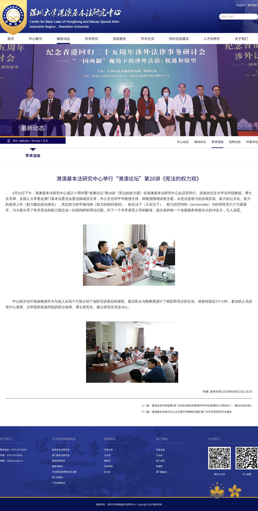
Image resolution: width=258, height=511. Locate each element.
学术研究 (91, 38)
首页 (10, 38)
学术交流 (147, 38)
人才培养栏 (211, 38)
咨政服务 (119, 38)
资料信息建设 (179, 38)
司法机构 (108, 466)
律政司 (107, 460)
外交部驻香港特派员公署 (64, 471)
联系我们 (253, 5)
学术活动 (35, 140)
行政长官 (108, 449)
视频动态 (235, 141)
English (240, 5)
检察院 (159, 466)
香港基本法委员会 (61, 449)
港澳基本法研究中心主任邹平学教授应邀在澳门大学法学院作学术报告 (192, 411)
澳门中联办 (57, 477)
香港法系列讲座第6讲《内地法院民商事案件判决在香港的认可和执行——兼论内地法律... (202, 405)
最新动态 (63, 38)
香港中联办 (57, 466)
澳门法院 (160, 460)
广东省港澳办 (58, 482)
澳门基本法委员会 (61, 455)
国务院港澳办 (58, 460)
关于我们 (241, 38)
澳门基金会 (161, 471)
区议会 (107, 471)
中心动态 (183, 141)
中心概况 (35, 38)
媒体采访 (200, 141)
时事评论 (252, 141)
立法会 (107, 455)
